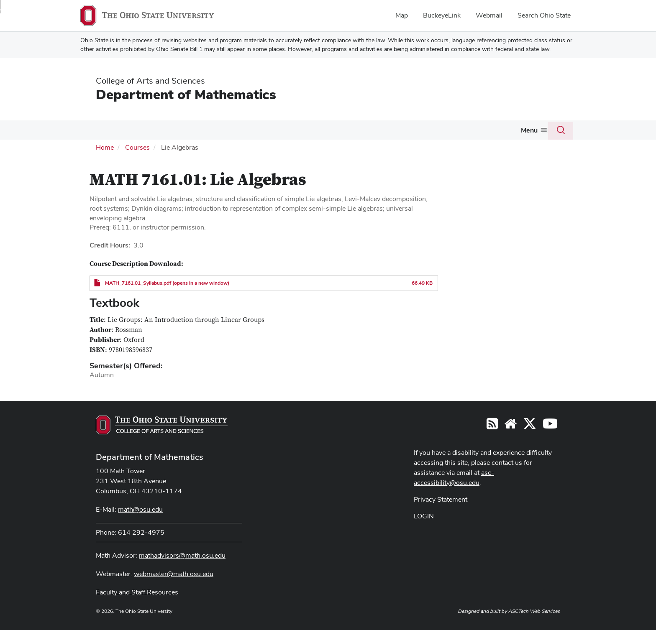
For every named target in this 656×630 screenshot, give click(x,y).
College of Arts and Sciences (150, 80)
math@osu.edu (140, 508)
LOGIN (424, 515)
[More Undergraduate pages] (241, 132)
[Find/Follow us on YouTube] (510, 425)
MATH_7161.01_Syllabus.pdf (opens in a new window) (167, 282)
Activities (381, 129)
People (132, 129)
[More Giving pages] (527, 132)
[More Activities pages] (398, 132)
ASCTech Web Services (534, 610)
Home (105, 146)
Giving (514, 129)
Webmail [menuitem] (489, 15)
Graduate (268, 129)
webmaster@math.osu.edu (173, 573)
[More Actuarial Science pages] (353, 132)
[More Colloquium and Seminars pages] (491, 132)
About (96, 129)
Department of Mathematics (186, 94)
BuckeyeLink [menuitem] (442, 15)
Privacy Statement (440, 498)
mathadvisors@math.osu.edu (182, 554)
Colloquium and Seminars (449, 129)
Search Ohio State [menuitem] (544, 15)
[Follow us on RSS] (492, 425)
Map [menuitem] (401, 15)
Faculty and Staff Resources (137, 591)
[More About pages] (108, 132)
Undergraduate (216, 129)
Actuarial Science (324, 129)
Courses (164, 129)
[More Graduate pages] (285, 132)
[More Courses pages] (180, 132)
